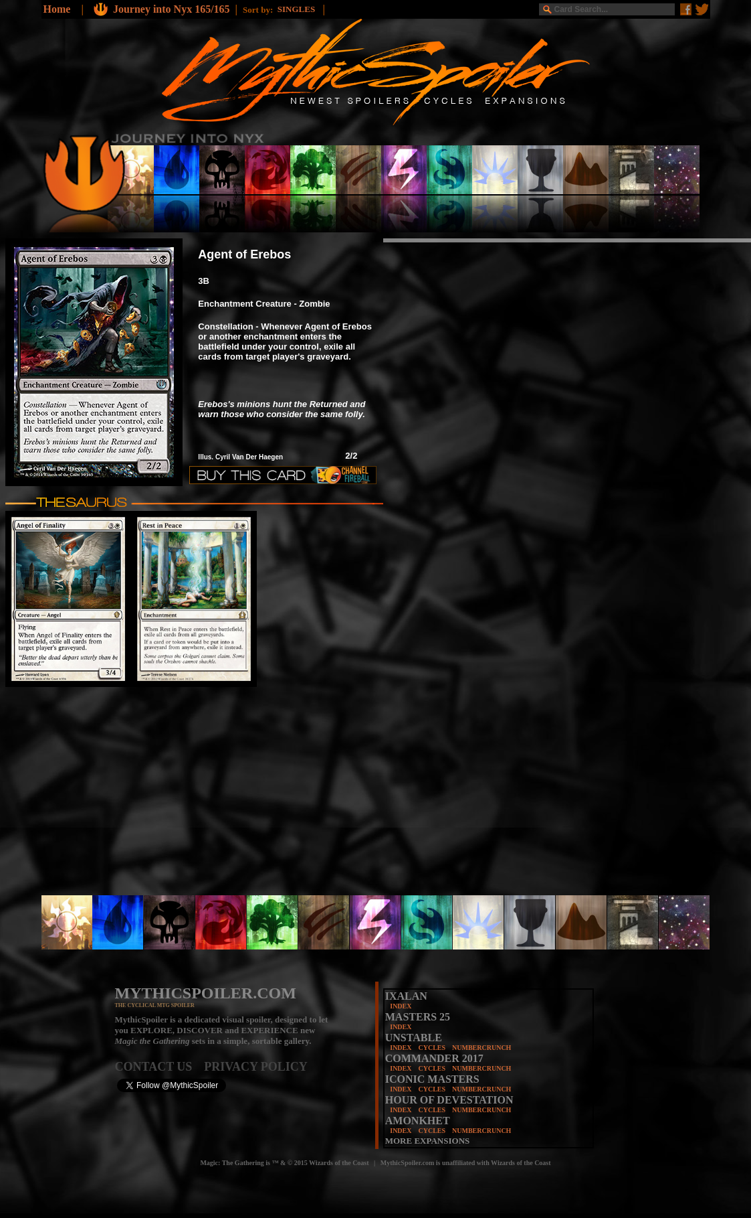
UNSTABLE (413, 1037)
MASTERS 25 (417, 1016)
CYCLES (431, 1047)
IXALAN (406, 996)
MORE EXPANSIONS (427, 1141)
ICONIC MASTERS (432, 1079)
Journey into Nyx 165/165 (171, 9)
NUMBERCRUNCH (481, 1047)
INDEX (400, 1006)
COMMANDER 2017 (434, 1058)
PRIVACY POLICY (256, 1066)
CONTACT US (160, 1066)
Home (57, 9)
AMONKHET (417, 1120)
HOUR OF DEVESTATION (449, 1100)
